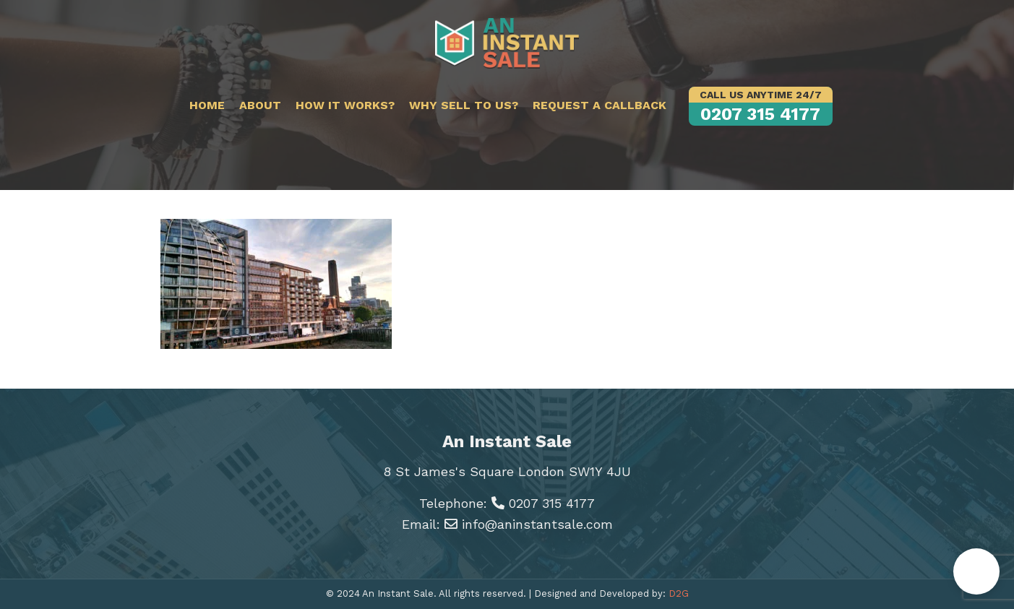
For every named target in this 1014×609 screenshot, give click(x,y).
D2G (679, 593)
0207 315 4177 (761, 105)
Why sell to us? (463, 105)
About (260, 105)
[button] (976, 571)
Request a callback (599, 105)
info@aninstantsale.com (528, 524)
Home (207, 105)
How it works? (345, 105)
